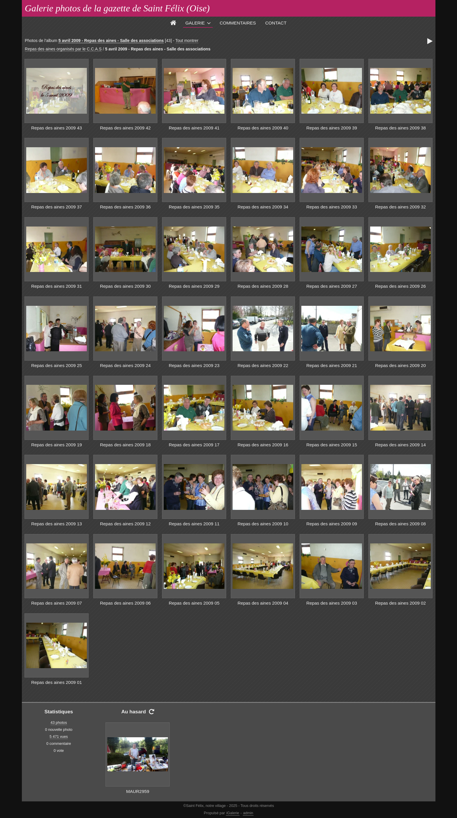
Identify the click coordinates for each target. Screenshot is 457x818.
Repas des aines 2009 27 (331, 286)
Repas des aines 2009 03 (331, 603)
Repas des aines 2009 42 (125, 127)
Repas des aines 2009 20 (400, 365)
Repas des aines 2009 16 (263, 444)
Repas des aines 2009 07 (56, 603)
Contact (275, 22)
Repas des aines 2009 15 (331, 444)
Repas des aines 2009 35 (194, 206)
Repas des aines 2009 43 (56, 127)
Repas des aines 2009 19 (56, 444)
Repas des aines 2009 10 (263, 523)
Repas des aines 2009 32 (400, 206)
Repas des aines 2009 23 (194, 365)
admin (248, 813)
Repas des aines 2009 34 (263, 206)
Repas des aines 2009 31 (56, 286)
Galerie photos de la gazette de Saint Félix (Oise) (117, 8)
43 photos (58, 722)
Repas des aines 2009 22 (263, 365)
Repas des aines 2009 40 (263, 127)
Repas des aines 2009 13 (56, 523)
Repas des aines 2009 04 (263, 603)
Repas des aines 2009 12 (125, 523)
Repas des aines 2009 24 (125, 365)
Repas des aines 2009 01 (56, 682)
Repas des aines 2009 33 (331, 206)
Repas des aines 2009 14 (400, 444)
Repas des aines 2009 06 (125, 603)
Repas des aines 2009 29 (194, 286)
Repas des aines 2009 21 (331, 365)
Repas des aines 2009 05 (194, 603)
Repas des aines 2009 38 (400, 127)
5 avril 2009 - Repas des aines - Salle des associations (111, 40)
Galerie (195, 22)
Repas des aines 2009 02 (400, 603)
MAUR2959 (137, 791)
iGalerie (232, 813)
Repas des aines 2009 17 (194, 444)
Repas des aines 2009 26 (400, 286)
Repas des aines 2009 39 (331, 127)
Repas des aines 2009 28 (263, 286)
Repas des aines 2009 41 (194, 127)
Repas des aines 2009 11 (194, 523)
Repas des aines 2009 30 (125, 286)
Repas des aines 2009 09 (331, 523)
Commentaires (238, 22)
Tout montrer (186, 40)
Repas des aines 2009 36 (125, 206)
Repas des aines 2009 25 (56, 365)
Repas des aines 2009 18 (125, 444)
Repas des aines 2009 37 (56, 206)
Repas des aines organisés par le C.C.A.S (63, 49)
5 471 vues (59, 736)
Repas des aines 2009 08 (400, 523)
